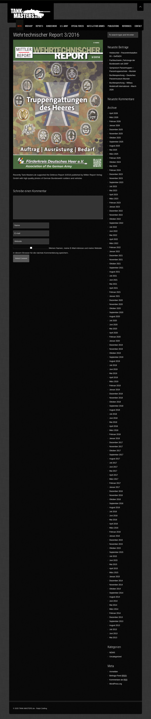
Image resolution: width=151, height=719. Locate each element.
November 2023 (116, 178)
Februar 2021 (115, 292)
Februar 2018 (115, 434)
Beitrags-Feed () (118, 676)
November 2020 (116, 304)
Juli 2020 (113, 320)
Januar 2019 (114, 390)
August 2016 (114, 507)
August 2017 (114, 459)
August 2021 (114, 272)
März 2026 (113, 117)
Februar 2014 (115, 613)
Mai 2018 (113, 422)
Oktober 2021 (115, 264)
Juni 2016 (113, 516)
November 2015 (116, 544)
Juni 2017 (113, 467)
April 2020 (113, 333)
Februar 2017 (115, 483)
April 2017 (113, 475)
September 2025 (116, 142)
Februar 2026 (115, 121)
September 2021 (116, 268)
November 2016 (116, 495)
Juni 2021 (113, 280)
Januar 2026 (114, 125)
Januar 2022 (114, 251)
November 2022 (116, 215)
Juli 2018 (113, 414)
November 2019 (116, 349)
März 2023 (113, 199)
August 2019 (114, 361)
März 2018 (113, 430)
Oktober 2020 (115, 308)
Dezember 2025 (116, 129)
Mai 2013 (113, 637)
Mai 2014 (113, 605)
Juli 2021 (113, 276)
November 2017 (116, 446)
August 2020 (114, 316)
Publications (113, 26)
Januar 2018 (114, 438)
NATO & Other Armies (96, 26)
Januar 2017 (114, 487)
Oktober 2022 (115, 219)
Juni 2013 (113, 633)
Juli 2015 (113, 556)
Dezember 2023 (116, 174)
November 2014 (116, 585)
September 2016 (116, 503)
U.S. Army (64, 26)
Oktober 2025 (115, 138)
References (126, 26)
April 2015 (113, 568)
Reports (39, 26)
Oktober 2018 (115, 402)
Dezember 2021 (116, 255)
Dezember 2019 (116, 345)
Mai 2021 (113, 284)
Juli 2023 (113, 186)
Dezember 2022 (116, 211)
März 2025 (113, 154)
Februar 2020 (115, 337)
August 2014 (114, 597)
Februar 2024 (115, 170)
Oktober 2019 (115, 353)
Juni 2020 (113, 325)
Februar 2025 (115, 158)
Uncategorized (115, 657)
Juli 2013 (113, 629)
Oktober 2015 (115, 548)
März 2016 (113, 528)
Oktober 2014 (115, 589)
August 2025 (114, 146)
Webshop (29, 26)
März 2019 (113, 381)
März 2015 (113, 572)
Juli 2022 (113, 227)
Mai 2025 (113, 150)
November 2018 (116, 398)
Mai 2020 (113, 329)
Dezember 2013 (116, 617)
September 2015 (116, 552)
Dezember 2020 (116, 300)
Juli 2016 (113, 511)
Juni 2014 (113, 601)
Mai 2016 (113, 520)
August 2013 (114, 625)
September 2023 (116, 182)
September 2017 (116, 455)
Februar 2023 (115, 203)
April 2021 (113, 288)
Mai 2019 (113, 373)
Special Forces (77, 26)
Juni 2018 (113, 418)
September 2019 (116, 357)
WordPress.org (115, 684)
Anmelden (113, 672)
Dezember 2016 (116, 491)
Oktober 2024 (115, 162)
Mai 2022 (113, 235)
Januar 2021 (114, 296)
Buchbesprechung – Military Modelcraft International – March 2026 (122, 86)
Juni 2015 (113, 560)
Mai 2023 (113, 190)
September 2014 (116, 593)
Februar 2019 (115, 386)
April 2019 (113, 377)
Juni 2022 (113, 231)
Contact (138, 26)
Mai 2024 (113, 166)
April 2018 (113, 426)
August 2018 (114, 410)
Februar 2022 (115, 247)
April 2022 (113, 239)
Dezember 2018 (116, 394)
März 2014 (113, 609)
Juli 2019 (113, 365)
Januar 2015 (114, 577)
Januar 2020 (114, 341)
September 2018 (116, 406)
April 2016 (113, 524)
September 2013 (116, 621)
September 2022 (116, 223)
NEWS (19, 26)
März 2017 (113, 479)
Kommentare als (118, 680)
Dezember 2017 (116, 442)
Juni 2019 (113, 369)
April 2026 (113, 113)
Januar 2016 (114, 536)
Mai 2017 (113, 471)
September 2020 (116, 312)
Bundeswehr (51, 26)
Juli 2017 (113, 463)
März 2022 (113, 243)
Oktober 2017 (115, 451)
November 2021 (116, 260)
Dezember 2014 (116, 581)
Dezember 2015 (116, 540)
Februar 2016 (115, 532)
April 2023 (113, 195)
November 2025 (116, 134)
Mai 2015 (113, 564)
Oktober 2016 (115, 499)
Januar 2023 (114, 207)
